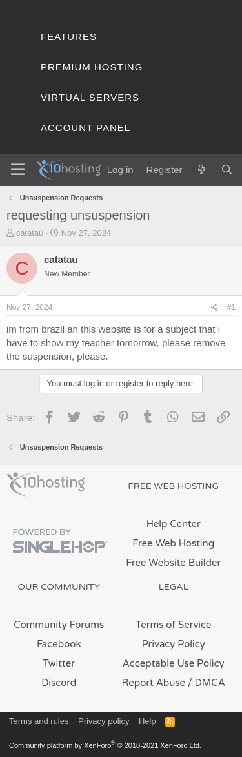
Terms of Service (174, 624)
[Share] (215, 307)
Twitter (59, 663)
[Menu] (18, 170)
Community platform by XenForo (105, 745)
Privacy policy (103, 721)
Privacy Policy (173, 644)
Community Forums (59, 624)
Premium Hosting (92, 66)
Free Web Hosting (173, 543)
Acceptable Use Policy (174, 663)
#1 (231, 307)
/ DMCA (206, 683)
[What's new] (201, 169)
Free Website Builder (173, 562)
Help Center (173, 524)
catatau (30, 233)
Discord (58, 683)
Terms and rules (38, 721)
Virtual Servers (90, 97)
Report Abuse (154, 683)
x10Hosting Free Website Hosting (45, 484)
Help (147, 721)
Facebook (59, 644)
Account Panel (85, 127)
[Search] (226, 169)
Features (69, 36)
